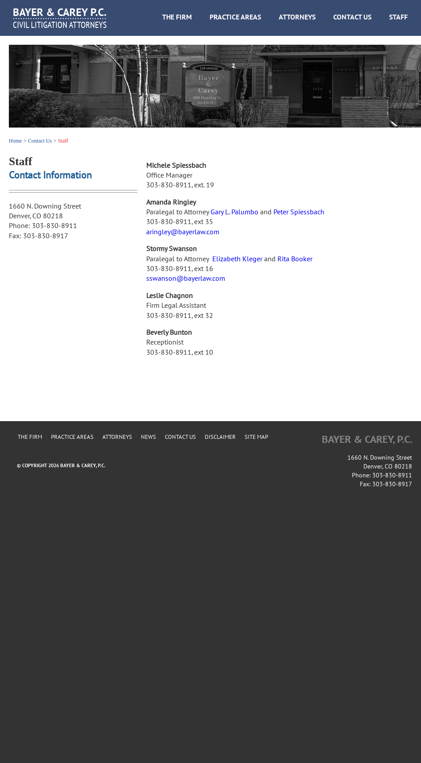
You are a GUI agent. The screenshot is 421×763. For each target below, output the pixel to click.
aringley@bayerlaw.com (182, 232)
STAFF (398, 17)
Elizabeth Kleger (237, 259)
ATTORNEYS (297, 17)
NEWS (148, 437)
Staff (63, 141)
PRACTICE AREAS (235, 17)
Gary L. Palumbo (234, 212)
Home (15, 141)
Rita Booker (294, 259)
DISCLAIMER (220, 437)
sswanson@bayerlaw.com (185, 279)
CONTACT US (352, 17)
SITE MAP (256, 437)
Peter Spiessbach (298, 212)
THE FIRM (177, 17)
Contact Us (40, 141)
